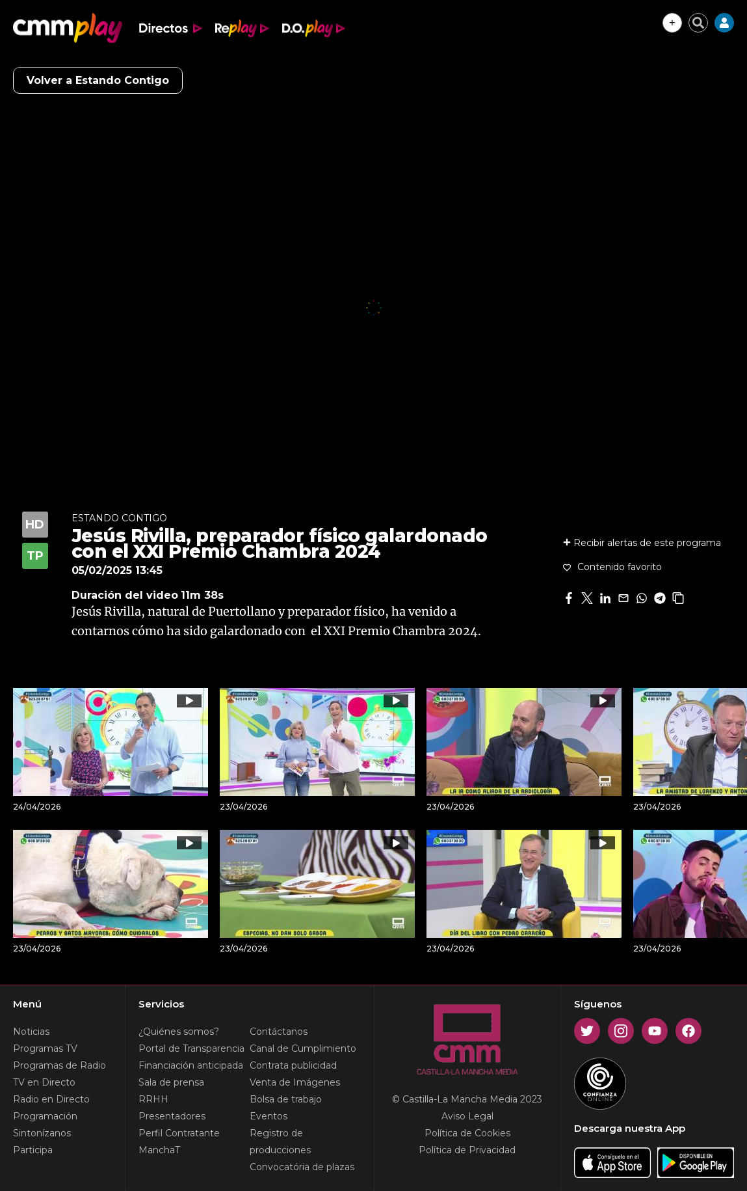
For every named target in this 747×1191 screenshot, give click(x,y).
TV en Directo (44, 1082)
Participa (33, 1150)
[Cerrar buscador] (698, 23)
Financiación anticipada (190, 1065)
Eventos (268, 1116)
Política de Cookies (467, 1133)
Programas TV (45, 1048)
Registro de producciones (280, 1141)
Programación (45, 1116)
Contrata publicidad (293, 1065)
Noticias (31, 1031)
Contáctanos (279, 1031)
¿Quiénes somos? (178, 1031)
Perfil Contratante (179, 1133)
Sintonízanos (42, 1133)
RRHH (153, 1099)
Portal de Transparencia (191, 1048)
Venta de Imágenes (295, 1082)
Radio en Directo (51, 1099)
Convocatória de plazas (302, 1167)
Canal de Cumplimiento (303, 1048)
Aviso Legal (467, 1116)
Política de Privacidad (467, 1150)
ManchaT (159, 1150)
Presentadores (171, 1116)
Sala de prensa (171, 1082)
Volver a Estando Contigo (98, 80)
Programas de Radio (59, 1065)
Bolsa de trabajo (286, 1099)
